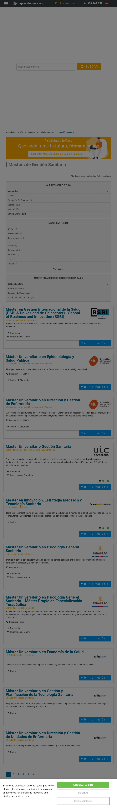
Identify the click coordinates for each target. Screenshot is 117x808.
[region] (58, 793)
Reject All (83, 793)
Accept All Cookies (83, 785)
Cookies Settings (83, 801)
